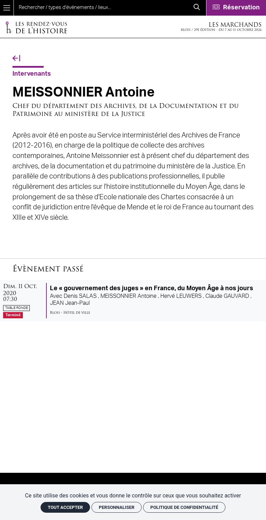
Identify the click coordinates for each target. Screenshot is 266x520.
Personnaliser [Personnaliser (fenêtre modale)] (116, 507)
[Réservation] (236, 8)
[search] (100, 8)
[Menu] (7, 8)
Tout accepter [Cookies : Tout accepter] (65, 507)
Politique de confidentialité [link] (184, 507)
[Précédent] (16, 58)
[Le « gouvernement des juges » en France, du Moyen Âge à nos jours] (133, 300)
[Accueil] (36, 26)
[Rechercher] (196, 8)
